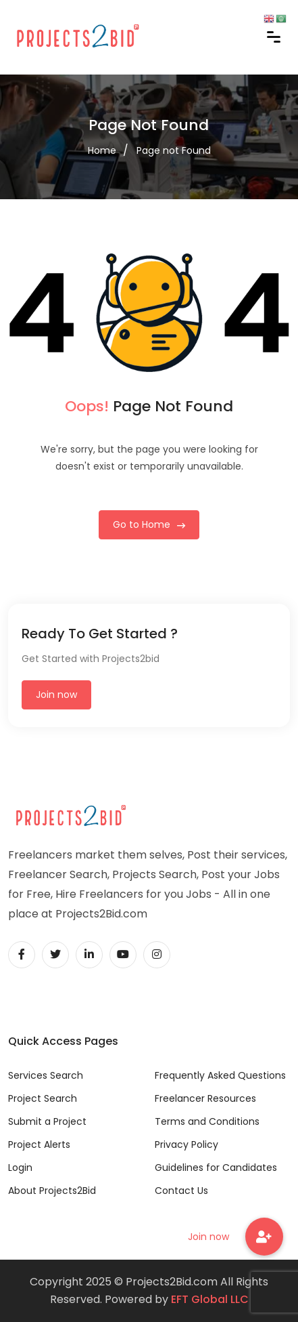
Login (20, 1167)
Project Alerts (39, 1144)
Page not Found (173, 150)
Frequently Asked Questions (220, 1075)
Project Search (42, 1098)
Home (102, 150)
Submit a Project (47, 1121)
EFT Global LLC (210, 1299)
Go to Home (149, 524)
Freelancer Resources (205, 1098)
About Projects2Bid (52, 1190)
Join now (56, 694)
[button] (264, 1237)
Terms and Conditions (207, 1121)
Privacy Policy (186, 1144)
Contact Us (181, 1190)
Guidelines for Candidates (216, 1167)
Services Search (45, 1075)
